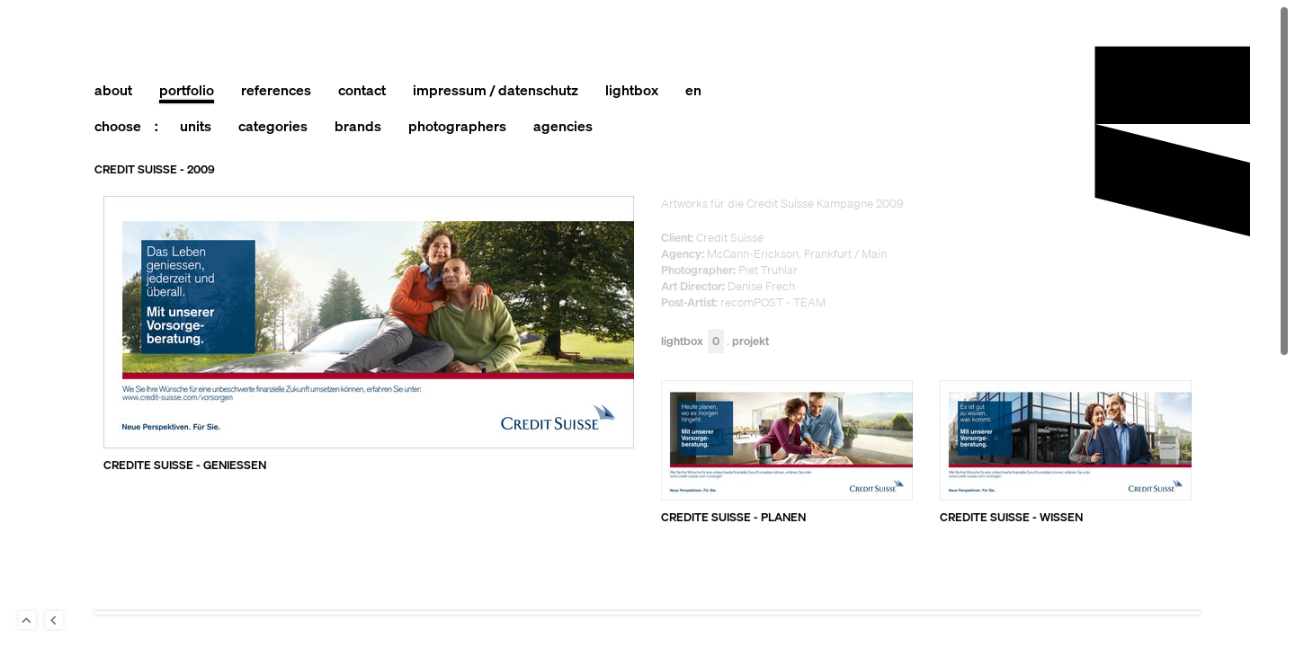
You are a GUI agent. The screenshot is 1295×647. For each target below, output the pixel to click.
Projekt (750, 342)
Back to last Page (54, 620)
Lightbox (692, 342)
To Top (27, 620)
